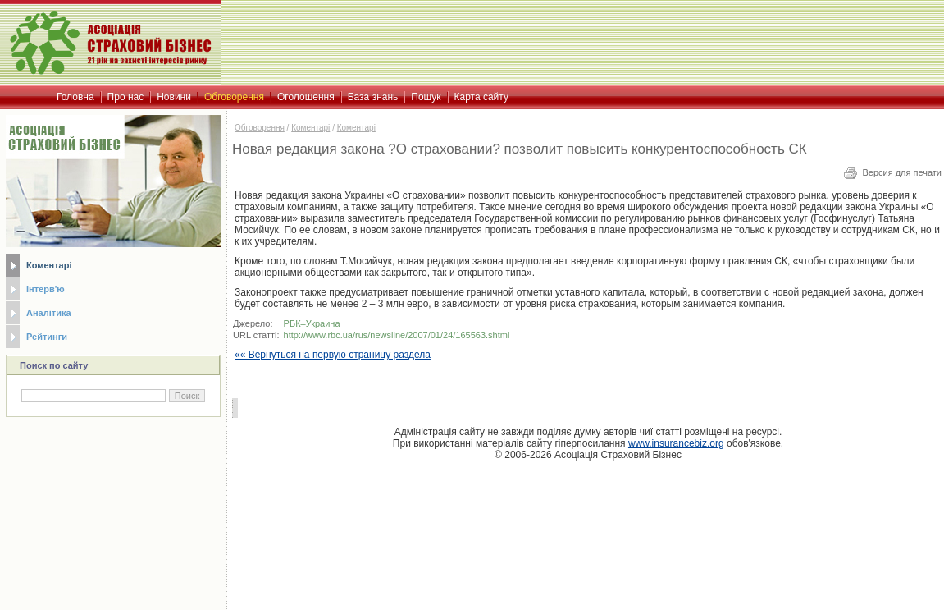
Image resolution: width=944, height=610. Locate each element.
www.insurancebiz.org (676, 443)
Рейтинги (46, 337)
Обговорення (260, 127)
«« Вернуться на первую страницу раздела (333, 354)
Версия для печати (902, 172)
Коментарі (48, 265)
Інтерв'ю (45, 289)
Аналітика (48, 313)
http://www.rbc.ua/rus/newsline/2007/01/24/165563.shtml (397, 335)
